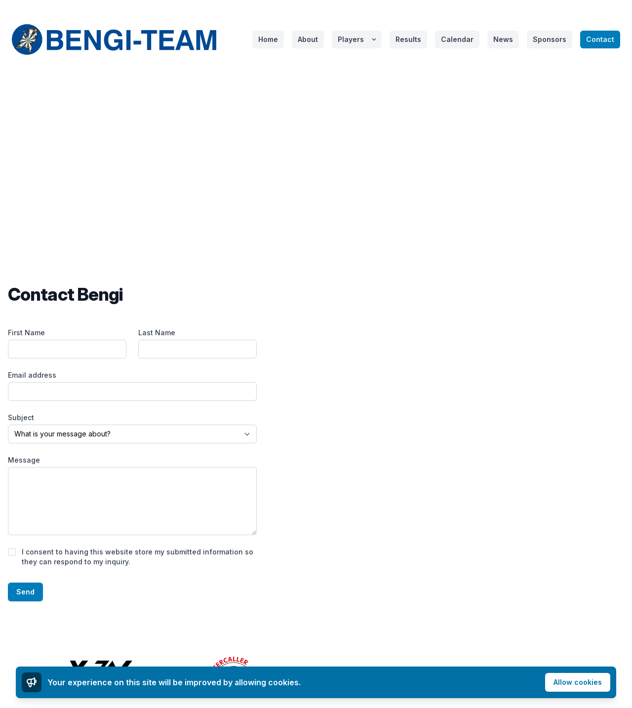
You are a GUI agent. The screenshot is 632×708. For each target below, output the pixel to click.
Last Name (156, 332)
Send (25, 592)
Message (24, 460)
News (503, 39)
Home (268, 39)
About (308, 39)
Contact (600, 39)
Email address (32, 375)
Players (351, 39)
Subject (21, 417)
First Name (26, 332)
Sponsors (549, 39)
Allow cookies (577, 682)
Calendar (457, 39)
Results (408, 39)
